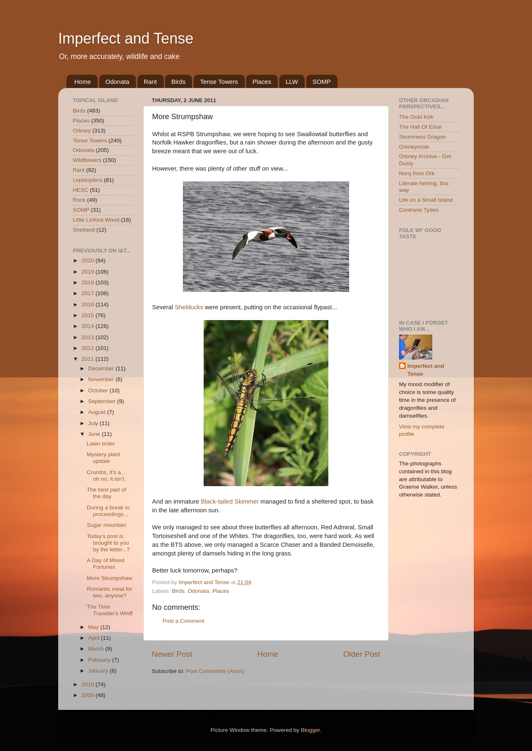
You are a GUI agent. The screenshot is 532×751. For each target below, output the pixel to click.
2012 (88, 348)
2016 (88, 304)
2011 (88, 359)
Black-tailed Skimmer (230, 501)
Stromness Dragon (422, 137)
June (95, 434)
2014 (88, 326)
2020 (88, 260)
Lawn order (101, 443)
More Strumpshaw (110, 578)
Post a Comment (183, 621)
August (97, 412)
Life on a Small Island (426, 200)
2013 (88, 337)
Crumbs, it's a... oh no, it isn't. (106, 475)
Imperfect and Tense (126, 38)
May (94, 627)
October (99, 390)
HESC (81, 190)
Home (82, 81)
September (102, 401)
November (102, 379)
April (94, 638)
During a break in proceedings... (108, 510)
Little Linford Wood (96, 220)
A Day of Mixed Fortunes (106, 563)
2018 (88, 282)
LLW (292, 81)
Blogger (310, 730)
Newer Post (172, 654)
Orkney (82, 130)
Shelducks (189, 307)
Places (261, 81)
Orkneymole (414, 147)
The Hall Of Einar (420, 127)
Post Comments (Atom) (215, 671)
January (99, 671)
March (96, 649)
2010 (88, 684)
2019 (88, 272)
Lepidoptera (87, 180)
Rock (79, 200)
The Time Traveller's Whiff (110, 610)
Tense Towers (219, 81)
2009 (88, 695)
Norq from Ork (417, 173)
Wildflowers (87, 160)
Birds (178, 81)
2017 (88, 293)
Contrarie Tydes (418, 210)
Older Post (361, 654)
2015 (88, 315)
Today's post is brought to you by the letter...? (108, 543)
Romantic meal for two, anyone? (110, 592)
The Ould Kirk (416, 117)
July (94, 423)
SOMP (322, 81)
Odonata (118, 81)
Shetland (84, 230)
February (100, 660)
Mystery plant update (103, 457)
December (102, 368)
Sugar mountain (106, 525)
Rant (150, 81)
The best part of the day (106, 493)
